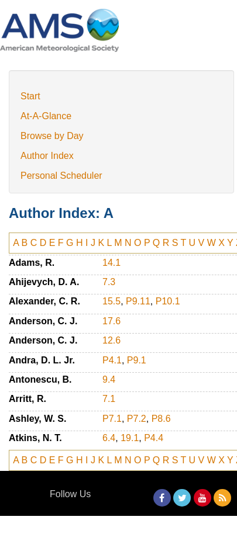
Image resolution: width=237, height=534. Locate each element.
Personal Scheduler (61, 176)
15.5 (111, 301)
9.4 (108, 379)
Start (30, 96)
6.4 (108, 438)
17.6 (111, 321)
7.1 (108, 399)
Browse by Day (52, 136)
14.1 (111, 263)
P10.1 (168, 301)
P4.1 (112, 360)
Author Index (47, 156)
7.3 (108, 282)
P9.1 (136, 360)
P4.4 (153, 438)
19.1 (130, 438)
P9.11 (138, 301)
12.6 (111, 340)
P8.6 (161, 419)
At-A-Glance (45, 116)
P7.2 (136, 419)
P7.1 (112, 419)
